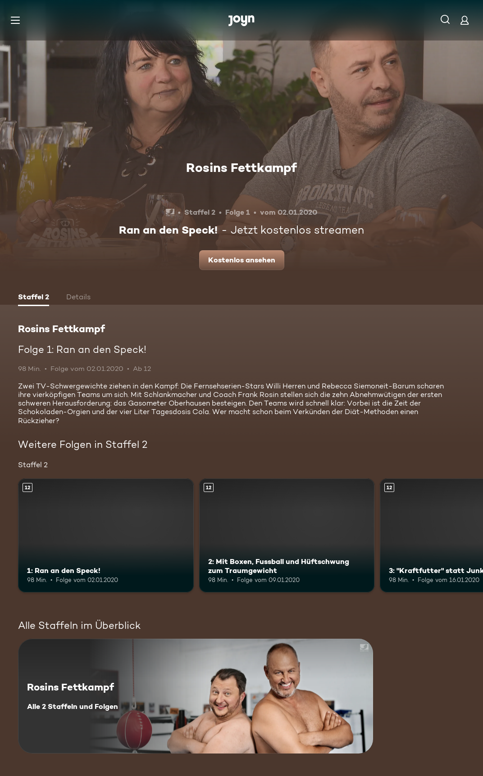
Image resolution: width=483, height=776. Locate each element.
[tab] (33, 298)
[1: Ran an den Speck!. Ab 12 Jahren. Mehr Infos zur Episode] (106, 535)
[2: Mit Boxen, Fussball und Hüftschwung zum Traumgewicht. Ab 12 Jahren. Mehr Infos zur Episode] (287, 535)
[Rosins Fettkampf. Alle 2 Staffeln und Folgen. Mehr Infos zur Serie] (195, 696)
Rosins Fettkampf (241, 167)
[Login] (464, 20)
